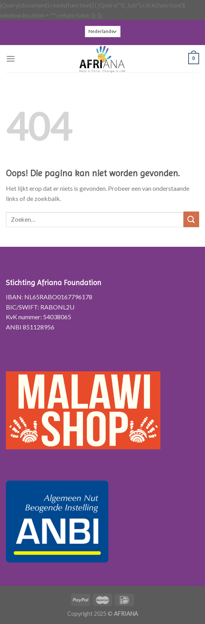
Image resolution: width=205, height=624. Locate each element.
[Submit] (191, 219)
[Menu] (10, 58)
